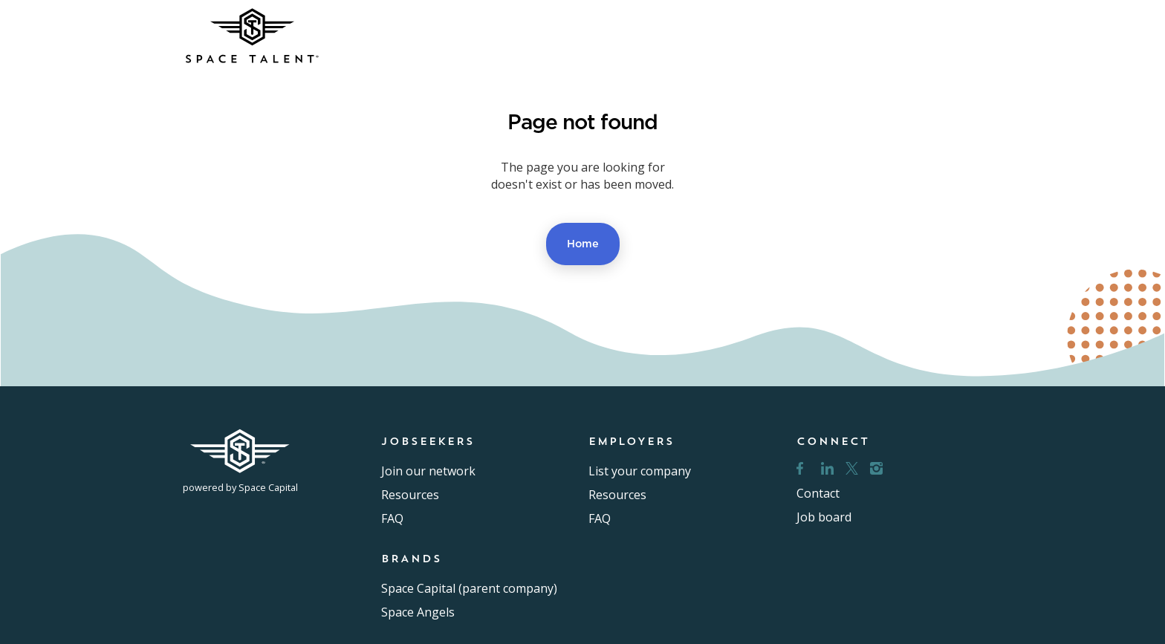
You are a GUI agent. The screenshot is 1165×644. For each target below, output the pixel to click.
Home (583, 243)
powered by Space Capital (240, 487)
